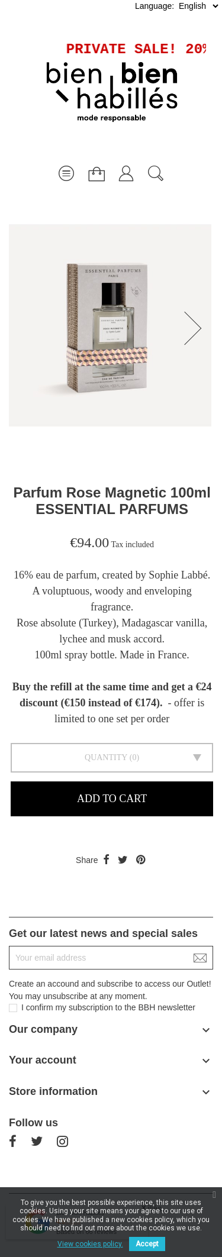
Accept (147, 1244)
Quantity (106, 757)
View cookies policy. (90, 1244)
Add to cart (112, 798)
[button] (196, 328)
